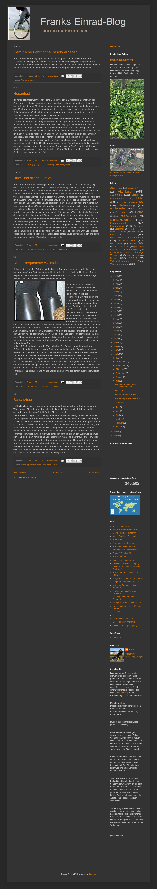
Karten (113, 235)
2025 (115, 280)
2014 (115, 323)
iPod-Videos (118, 539)
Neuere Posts (20, 473)
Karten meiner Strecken (123, 543)
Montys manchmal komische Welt (128, 602)
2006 (115, 354)
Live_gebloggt (115, 238)
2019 (115, 303)
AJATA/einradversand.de (124, 546)
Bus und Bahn (137, 208)
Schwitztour (22, 400)
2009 (115, 342)
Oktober (119, 369)
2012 (115, 331)
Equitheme (139, 226)
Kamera (135, 232)
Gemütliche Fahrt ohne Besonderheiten (45, 52)
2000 (115, 435)
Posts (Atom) (30, 477)
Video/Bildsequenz (120, 261)
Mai (118, 411)
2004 (115, 431)
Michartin (121, 241)
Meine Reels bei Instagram (125, 533)
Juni (118, 407)
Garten (123, 232)
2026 (115, 276)
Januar (119, 427)
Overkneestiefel (122, 246)
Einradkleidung (48, 165)
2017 (115, 311)
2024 (115, 284)
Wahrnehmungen (119, 264)
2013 (115, 327)
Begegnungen (35, 165)
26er (113, 187)
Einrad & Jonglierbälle (122, 553)
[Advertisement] (120, 849)
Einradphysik (117, 226)
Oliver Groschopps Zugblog (125, 625)
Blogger (91, 874)
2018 (115, 307)
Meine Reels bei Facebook (124, 536)
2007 (115, 350)
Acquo (131, 188)
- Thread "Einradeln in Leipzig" (126, 563)
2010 (115, 338)
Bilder (32, 386)
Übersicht (117, 637)
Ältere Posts (94, 473)
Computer (121, 212)
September (121, 373)
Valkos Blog (118, 612)
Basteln (135, 195)
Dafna (37, 386)
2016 (115, 315)
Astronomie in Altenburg (123, 618)
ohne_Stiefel (65, 165)
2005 (115, 358)
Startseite (57, 473)
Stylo (137, 255)
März (118, 419)
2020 (115, 299)
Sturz (129, 255)
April (118, 415)
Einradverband (119, 556)
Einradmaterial (118, 223)
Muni (31, 80)
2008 (115, 346)
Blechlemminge (127, 205)
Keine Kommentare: (50, 76)
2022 (115, 292)
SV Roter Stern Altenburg (124, 622)
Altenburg (25, 80)
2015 (115, 319)
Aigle (141, 188)
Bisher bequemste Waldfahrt (36, 263)
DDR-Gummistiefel (129, 216)
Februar (119, 423)
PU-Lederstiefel (131, 249)
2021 (115, 296)
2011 (115, 335)
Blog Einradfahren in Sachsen (126, 582)
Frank (131, 649)
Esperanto (119, 229)
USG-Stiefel (133, 258)
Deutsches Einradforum (123, 560)
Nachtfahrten (116, 243)
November (121, 365)
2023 (115, 288)
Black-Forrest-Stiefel (133, 202)
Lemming (123, 693)
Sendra (127, 252)
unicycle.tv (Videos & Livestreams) (128, 578)
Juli (117, 381)
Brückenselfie (117, 208)
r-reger (116, 615)
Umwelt (114, 258)
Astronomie (116, 194)
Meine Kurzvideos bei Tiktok (125, 529)
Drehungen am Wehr (121, 59)
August (119, 377)
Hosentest (21, 93)
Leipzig (130, 234)
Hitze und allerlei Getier (32, 178)
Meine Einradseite (121, 526)
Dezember (121, 361)
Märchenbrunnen (134, 237)
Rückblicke (114, 252)
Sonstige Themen (65, 249)
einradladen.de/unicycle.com (125, 550)
